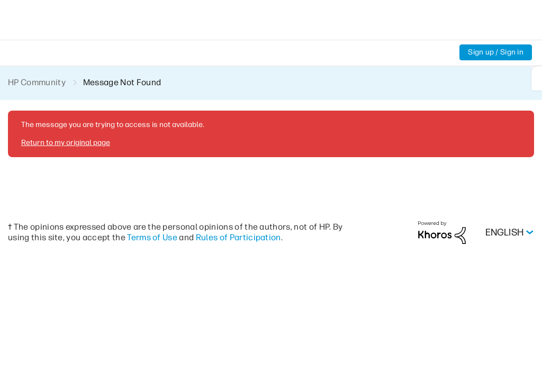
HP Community (37, 82)
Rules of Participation (238, 237)
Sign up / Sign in (495, 52)
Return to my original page (65, 142)
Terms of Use (152, 237)
